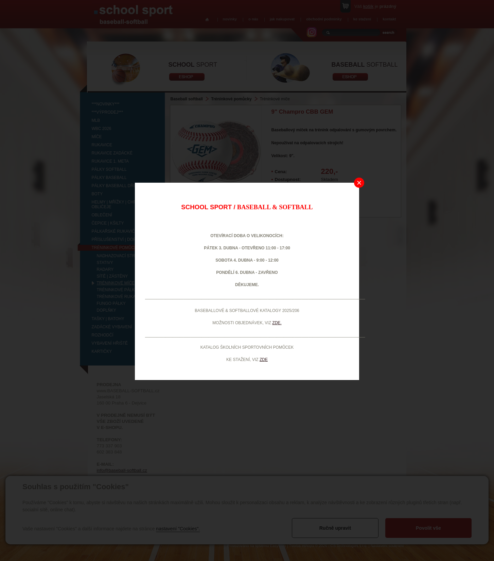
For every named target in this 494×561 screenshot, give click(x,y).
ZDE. (276, 322)
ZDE (264, 359)
